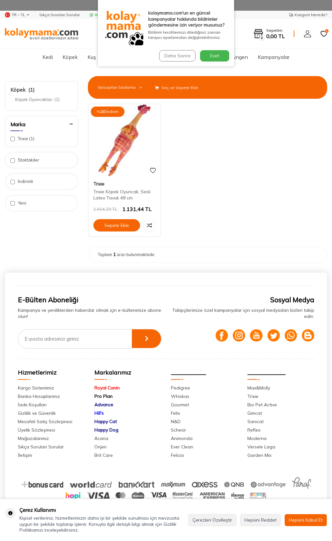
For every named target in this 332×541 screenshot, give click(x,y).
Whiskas (180, 396)
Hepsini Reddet (260, 520)
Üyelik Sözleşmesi (36, 430)
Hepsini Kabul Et (306, 520)
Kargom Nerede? (308, 14)
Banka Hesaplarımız (39, 396)
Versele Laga (261, 447)
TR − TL (17, 14)
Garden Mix (259, 455)
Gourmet (180, 405)
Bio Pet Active (262, 405)
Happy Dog (106, 430)
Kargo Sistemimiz (36, 388)
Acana (101, 438)
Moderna (257, 438)
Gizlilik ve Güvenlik (37, 413)
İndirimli (21, 181)
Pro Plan (103, 396)
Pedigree (180, 388)
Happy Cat (105, 421)
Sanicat (255, 421)
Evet (214, 56)
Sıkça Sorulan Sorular (59, 14)
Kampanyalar (274, 57)
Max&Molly (258, 388)
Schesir (178, 430)
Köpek (70, 57)
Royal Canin (107, 388)
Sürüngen (237, 57)
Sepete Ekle (116, 225)
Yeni (18, 203)
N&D (176, 421)
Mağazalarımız (33, 438)
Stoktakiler (24, 160)
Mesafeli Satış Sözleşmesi (45, 421)
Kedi (47, 57)
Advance (103, 405)
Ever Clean (182, 447)
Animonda (182, 438)
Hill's (99, 413)
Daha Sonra (177, 56)
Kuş (92, 57)
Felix (175, 413)
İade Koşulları (32, 405)
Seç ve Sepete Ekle (176, 87)
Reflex (253, 430)
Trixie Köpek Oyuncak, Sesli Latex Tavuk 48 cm (121, 195)
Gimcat (254, 413)
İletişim (25, 455)
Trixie (22, 138)
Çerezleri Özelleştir (212, 520)
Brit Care (103, 455)
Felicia (177, 455)
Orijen (100, 447)
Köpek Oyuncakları (37, 99)
